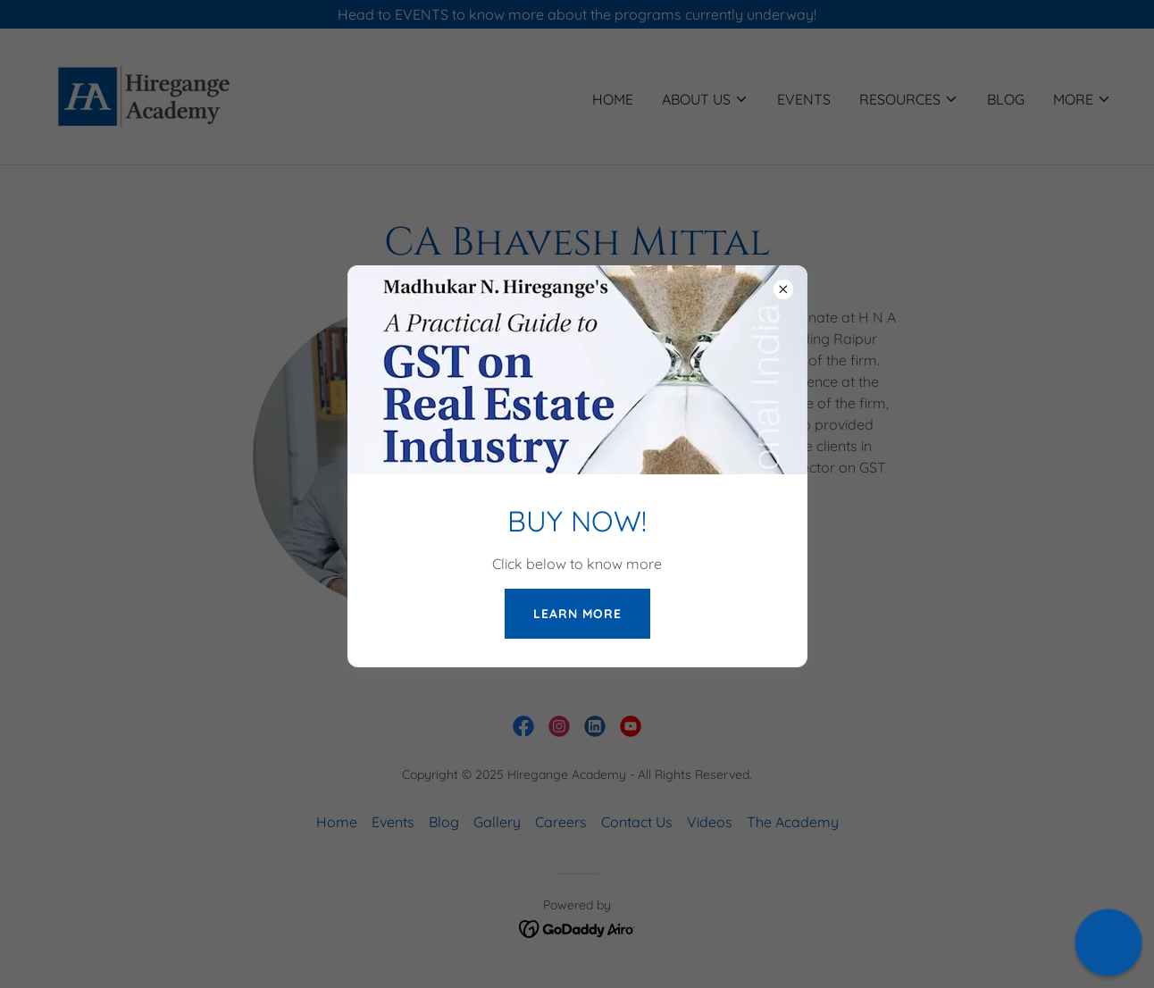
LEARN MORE (577, 614)
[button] (1108, 942)
